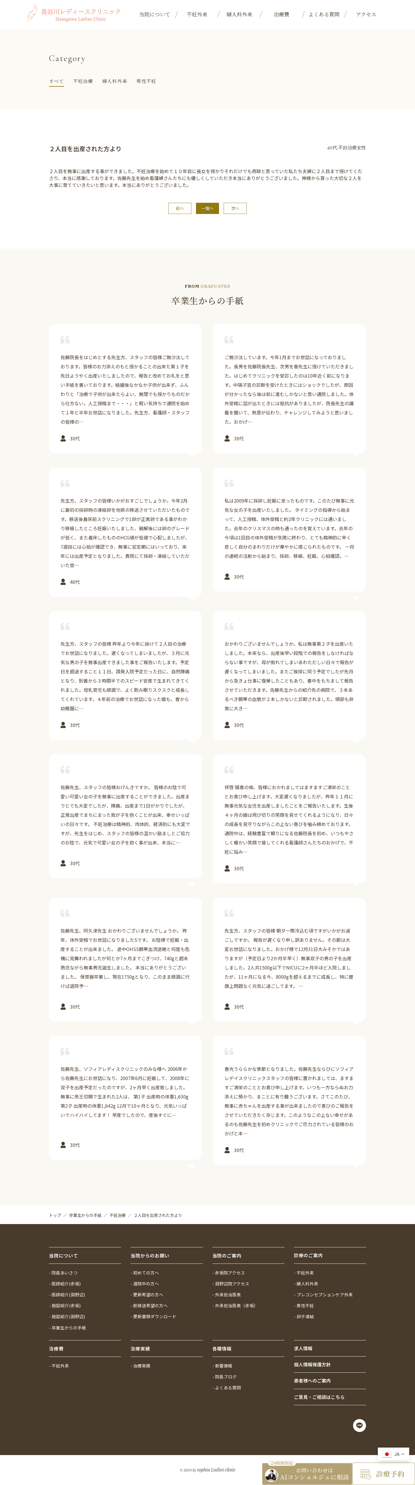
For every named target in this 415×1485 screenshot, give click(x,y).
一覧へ (207, 208)
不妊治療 (83, 81)
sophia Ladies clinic (216, 1470)
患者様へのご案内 (312, 1380)
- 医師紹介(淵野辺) (67, 1293)
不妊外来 (197, 14)
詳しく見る (125, 392)
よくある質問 (323, 14)
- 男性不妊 (304, 1305)
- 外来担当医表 (226, 1293)
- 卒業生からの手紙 (67, 1327)
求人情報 (303, 1347)
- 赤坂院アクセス (228, 1271)
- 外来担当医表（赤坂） (235, 1305)
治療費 (281, 14)
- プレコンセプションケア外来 (323, 1293)
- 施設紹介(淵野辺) (67, 1315)
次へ (235, 208)
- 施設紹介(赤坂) (65, 1305)
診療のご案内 (308, 1254)
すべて (56, 81)
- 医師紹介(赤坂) (65, 1282)
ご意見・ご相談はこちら (319, 1396)
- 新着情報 (222, 1365)
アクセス (366, 14)
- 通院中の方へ (145, 1282)
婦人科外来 (239, 14)
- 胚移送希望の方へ (149, 1305)
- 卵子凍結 (304, 1315)
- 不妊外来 (304, 1271)
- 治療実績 (140, 1365)
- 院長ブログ (224, 1376)
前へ (180, 208)
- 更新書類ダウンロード (153, 1315)
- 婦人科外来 (306, 1282)
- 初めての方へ (145, 1271)
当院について (154, 14)
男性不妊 (146, 81)
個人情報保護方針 (312, 1364)
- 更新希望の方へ (147, 1293)
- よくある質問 (226, 1387)
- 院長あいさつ (63, 1271)
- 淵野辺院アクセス (230, 1282)
